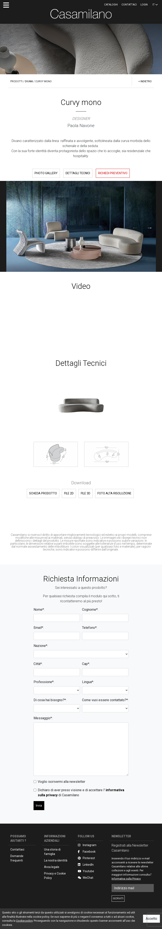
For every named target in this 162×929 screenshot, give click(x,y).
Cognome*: (90, 610)
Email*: (39, 628)
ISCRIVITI (118, 898)
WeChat (85, 877)
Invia (39, 805)
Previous (130, 226)
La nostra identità (55, 860)
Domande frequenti (16, 858)
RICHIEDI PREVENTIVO (112, 173)
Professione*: (44, 682)
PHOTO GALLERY (46, 173)
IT (155, 4)
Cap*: (86, 664)
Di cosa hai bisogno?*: (50, 700)
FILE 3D (85, 493)
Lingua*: (88, 682)
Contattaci (129, 4)
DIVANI (29, 81)
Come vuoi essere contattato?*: (105, 700)
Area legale (51, 867)
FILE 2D (69, 493)
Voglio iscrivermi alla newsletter (61, 782)
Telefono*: (89, 628)
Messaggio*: (43, 718)
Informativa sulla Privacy (126, 878)
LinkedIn (86, 864)
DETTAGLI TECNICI (78, 173)
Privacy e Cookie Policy (55, 876)
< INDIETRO (145, 81)
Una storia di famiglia (52, 852)
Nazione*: (41, 646)
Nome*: (39, 610)
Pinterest (86, 858)
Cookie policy (24, 920)
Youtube (86, 871)
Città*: (38, 664)
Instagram (87, 845)
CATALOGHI (111, 4)
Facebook (87, 851)
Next (145, 226)
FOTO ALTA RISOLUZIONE (114, 493)
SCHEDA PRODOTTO (43, 493)
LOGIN (144, 4)
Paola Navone (81, 125)
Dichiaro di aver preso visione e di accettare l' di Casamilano (81, 792)
